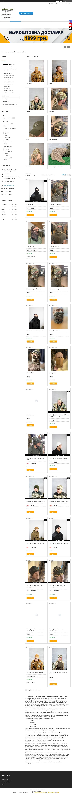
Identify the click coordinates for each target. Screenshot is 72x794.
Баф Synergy (53, 373)
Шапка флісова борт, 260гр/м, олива (36, 501)
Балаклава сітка (31, 246)
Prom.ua (43, 789)
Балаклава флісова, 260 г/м (33, 204)
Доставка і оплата (6, 777)
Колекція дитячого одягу (9, 104)
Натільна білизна (8, 92)
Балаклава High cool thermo (33, 289)
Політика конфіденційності (53, 792)
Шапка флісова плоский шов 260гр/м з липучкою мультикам (59, 415)
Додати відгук (66, 3)
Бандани (51, 111)
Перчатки (6, 88)
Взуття (4, 98)
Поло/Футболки (7, 90)
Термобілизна (7, 73)
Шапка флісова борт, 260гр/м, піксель (59, 501)
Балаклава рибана (54, 246)
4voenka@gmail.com (9, 188)
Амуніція (5, 96)
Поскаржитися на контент (40, 792)
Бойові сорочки (7, 77)
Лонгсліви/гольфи (8, 75)
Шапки (28, 111)
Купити (30, 215)
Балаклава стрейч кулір (55, 204)
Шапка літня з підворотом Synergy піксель (58, 673)
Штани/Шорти (7, 71)
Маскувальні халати (8, 84)
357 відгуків (59, 1)
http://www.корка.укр (9, 185)
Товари (3, 61)
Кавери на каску (53, 139)
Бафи (50, 83)
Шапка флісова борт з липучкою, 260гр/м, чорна (35, 629)
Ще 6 (5, 143)
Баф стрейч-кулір (31, 373)
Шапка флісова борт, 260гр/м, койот (36, 543)
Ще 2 (5, 159)
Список (69, 174)
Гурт (3, 784)
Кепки (27, 139)
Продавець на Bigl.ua (36, 791)
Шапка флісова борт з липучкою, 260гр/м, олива (35, 586)
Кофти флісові (7, 66)
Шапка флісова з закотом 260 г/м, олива (35, 459)
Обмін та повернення (7, 781)
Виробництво (5, 779)
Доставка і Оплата (25, 13)
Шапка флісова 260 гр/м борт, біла (58, 458)
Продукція (6, 52)
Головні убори (7, 82)
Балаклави (29, 83)
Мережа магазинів (6, 782)
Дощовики (6, 86)
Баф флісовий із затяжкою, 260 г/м (35, 331)
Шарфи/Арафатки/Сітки (56, 167)
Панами (28, 167)
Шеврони (5, 101)
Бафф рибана (30, 415)
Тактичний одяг (13, 52)
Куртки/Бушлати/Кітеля (9, 69)
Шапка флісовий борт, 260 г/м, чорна (59, 543)
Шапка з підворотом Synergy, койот (35, 672)
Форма (5, 79)
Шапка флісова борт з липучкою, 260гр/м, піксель (58, 586)
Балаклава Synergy (54, 289)
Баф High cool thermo (55, 331)
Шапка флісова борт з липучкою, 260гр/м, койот (58, 629)
